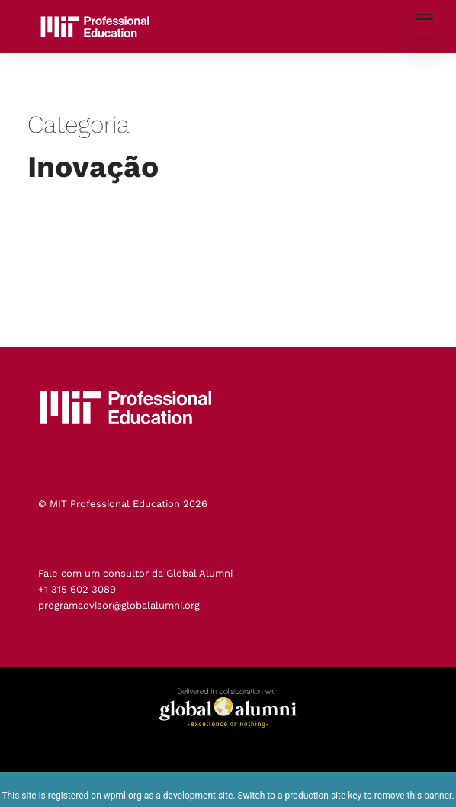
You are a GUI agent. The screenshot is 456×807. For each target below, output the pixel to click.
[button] (424, 19)
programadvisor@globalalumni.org (119, 605)
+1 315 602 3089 (77, 589)
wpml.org (123, 795)
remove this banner (413, 795)
